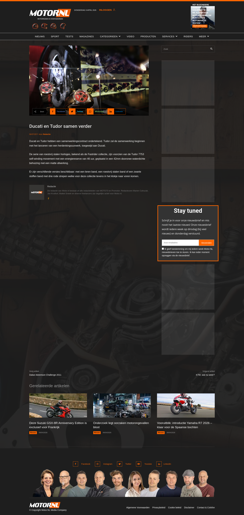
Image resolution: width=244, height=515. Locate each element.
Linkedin (167, 463)
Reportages (199, 26)
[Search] (211, 49)
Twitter (127, 463)
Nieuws (33, 432)
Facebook (85, 463)
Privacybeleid (158, 507)
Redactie (47, 134)
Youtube (146, 463)
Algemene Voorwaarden (137, 507)
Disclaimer (189, 507)
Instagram (107, 463)
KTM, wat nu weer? (205, 375)
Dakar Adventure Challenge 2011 (45, 375)
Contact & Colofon (206, 507)
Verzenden (206, 243)
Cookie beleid (174, 507)
